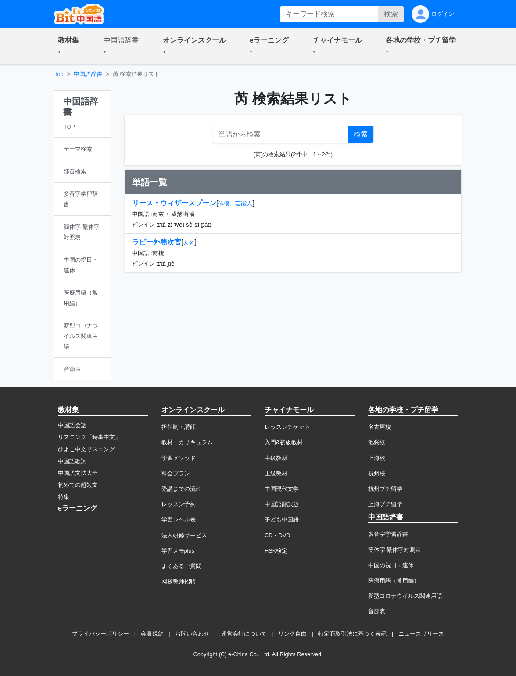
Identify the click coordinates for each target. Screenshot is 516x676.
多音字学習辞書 (388, 534)
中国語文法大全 (78, 473)
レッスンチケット (287, 427)
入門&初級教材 (284, 442)
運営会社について (244, 633)
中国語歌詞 (72, 461)
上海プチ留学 (385, 504)
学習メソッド (178, 458)
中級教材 (276, 458)
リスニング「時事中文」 (89, 437)
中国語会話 (72, 425)
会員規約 (152, 633)
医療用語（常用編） (393, 580)
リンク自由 (292, 633)
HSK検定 (276, 550)
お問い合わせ (192, 633)
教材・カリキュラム (187, 442)
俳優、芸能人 (235, 203)
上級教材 (276, 473)
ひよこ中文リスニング (86, 449)
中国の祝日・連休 (391, 565)
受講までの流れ (181, 488)
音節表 (376, 611)
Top (59, 74)
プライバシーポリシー (100, 633)
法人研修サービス (184, 535)
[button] (70, 46)
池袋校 (376, 442)
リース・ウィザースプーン (174, 203)
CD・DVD (277, 535)
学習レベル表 (178, 519)
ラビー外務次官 (156, 242)
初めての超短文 (78, 485)
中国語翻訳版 (282, 504)
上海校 (376, 458)
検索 (391, 14)
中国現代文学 (282, 488)
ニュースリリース (421, 633)
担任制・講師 (178, 427)
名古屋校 (379, 427)
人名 (188, 242)
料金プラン (175, 473)
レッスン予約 (178, 504)
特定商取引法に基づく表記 (352, 633)
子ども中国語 (282, 519)
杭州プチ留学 (385, 488)
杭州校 (376, 473)
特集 (63, 496)
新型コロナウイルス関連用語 (405, 596)
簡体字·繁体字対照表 (394, 550)
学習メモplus (177, 550)
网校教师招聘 (178, 581)
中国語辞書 (88, 74)
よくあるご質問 (181, 566)
